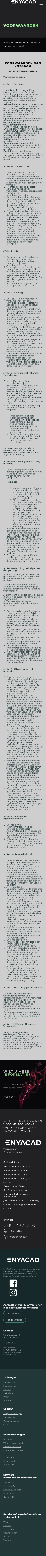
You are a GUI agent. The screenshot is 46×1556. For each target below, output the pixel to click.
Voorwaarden (10, 1149)
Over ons (8, 1182)
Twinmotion (8, 1400)
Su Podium (8, 1393)
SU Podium (8, 1458)
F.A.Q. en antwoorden (15, 1190)
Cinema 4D (8, 1497)
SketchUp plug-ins (12, 1490)
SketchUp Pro (9, 1386)
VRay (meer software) (13, 1443)
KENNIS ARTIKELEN (15, 1320)
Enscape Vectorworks (13, 1450)
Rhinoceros (8, 1493)
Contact (33, 43)
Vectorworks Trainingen (17, 1178)
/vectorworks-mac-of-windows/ (21, 1200)
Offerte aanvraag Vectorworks (20, 1204)
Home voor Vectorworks (14, 43)
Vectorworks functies (15, 1174)
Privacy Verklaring (12, 1152)
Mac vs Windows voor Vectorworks (15, 1195)
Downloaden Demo (14, 1186)
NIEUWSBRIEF (13, 1313)
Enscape (7, 1526)
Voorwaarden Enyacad (13, 46)
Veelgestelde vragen (12, 1414)
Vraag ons (9, 1096)
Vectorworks (9, 1382)
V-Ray (6, 1397)
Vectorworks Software (15, 1170)
